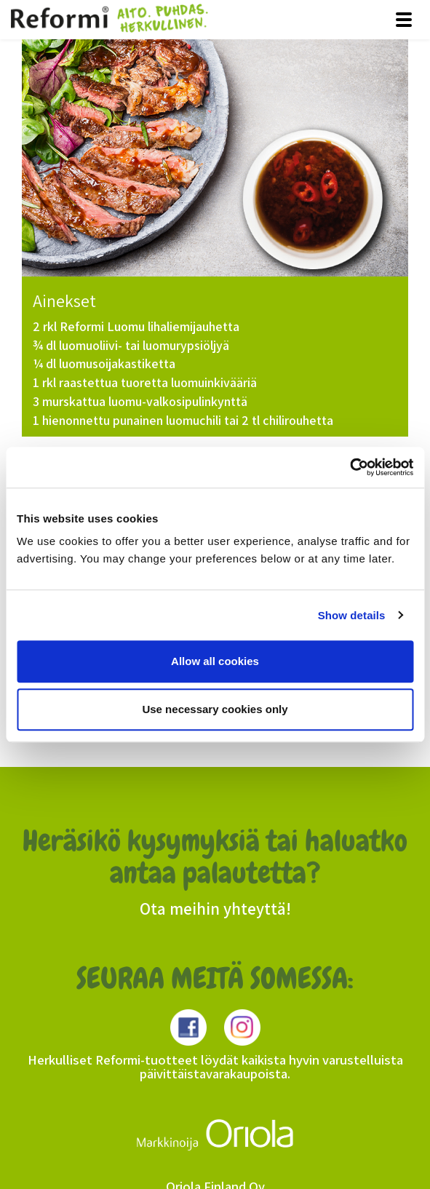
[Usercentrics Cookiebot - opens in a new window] (349, 467)
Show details (352, 615)
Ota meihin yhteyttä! (215, 909)
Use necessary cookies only (214, 709)
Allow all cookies (215, 661)
